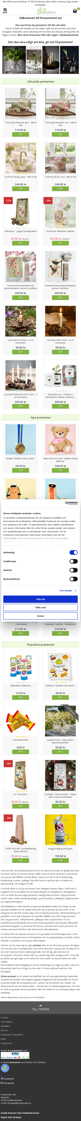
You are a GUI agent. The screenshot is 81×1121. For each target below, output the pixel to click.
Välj (60, 751)
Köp (21, 134)
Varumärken (6, 1021)
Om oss (4, 1030)
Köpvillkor (5, 1026)
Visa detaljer (65, 590)
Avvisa (40, 616)
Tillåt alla (40, 599)
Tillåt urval (40, 607)
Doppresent (6, 1043)
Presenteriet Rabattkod (12, 1034)
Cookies (4, 1017)
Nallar (3, 1039)
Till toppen (40, 1007)
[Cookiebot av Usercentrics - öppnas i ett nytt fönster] (65, 503)
